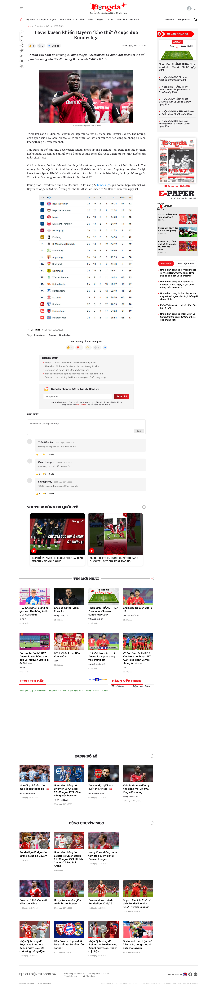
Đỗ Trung (35, 329)
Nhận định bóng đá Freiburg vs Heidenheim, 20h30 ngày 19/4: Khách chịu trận (102, 946)
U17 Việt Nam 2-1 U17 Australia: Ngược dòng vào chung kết (101, 656)
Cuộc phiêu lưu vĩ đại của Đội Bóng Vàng (168, 229)
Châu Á (23, 619)
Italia (90, 19)
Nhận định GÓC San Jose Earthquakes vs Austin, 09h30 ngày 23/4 (174, 124)
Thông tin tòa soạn (26, 983)
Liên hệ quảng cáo (44, 983)
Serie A (96, 690)
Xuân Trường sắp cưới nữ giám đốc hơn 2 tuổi (178, 306)
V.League (24, 690)
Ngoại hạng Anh (61, 616)
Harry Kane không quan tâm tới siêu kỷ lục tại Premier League (102, 856)
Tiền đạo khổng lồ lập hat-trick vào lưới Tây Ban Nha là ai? (74, 373)
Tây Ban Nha (64, 19)
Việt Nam (30, 19)
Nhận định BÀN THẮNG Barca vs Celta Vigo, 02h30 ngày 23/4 (176, 112)
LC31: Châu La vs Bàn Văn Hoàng (67, 654)
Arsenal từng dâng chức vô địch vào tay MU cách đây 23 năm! (167, 245)
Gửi (139, 430)
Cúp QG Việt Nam (38, 690)
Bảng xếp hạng (126, 680)
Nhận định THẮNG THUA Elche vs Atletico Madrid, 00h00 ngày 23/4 (177, 67)
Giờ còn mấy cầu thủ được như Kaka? (167, 215)
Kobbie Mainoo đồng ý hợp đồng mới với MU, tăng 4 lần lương (136, 789)
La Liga (88, 690)
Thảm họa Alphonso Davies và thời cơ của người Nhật (72, 366)
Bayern (52, 335)
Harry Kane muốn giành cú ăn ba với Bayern (68, 901)
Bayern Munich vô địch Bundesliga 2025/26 (101, 901)
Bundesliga (103, 185)
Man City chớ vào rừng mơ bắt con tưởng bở (34, 787)
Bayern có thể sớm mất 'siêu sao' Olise (33, 901)
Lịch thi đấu (32, 680)
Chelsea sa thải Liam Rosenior (66, 609)
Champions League (46, 19)
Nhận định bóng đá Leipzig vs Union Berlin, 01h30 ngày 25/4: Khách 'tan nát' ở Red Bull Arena (68, 859)
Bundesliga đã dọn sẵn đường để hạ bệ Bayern (33, 854)
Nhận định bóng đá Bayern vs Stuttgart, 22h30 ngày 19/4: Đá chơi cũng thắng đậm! (32, 946)
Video (22, 667)
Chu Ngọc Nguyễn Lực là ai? (137, 609)
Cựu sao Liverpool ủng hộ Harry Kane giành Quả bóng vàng (75, 377)
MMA (56, 661)
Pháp (82, 19)
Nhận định (122, 19)
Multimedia (135, 19)
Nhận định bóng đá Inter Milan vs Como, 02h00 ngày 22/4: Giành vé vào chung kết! (178, 316)
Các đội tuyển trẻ (131, 616)
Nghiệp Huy (45, 481)
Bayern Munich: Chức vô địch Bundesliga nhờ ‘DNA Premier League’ (137, 903)
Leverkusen (40, 335)
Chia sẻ (55, 45)
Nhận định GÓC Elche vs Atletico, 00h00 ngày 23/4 (173, 78)
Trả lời (51, 454)
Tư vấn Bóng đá (95, 619)
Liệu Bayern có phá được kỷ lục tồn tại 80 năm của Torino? (69, 944)
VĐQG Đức (59, 26)
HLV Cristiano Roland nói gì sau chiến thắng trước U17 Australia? (34, 611)
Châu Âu (38, 26)
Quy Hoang (45, 461)
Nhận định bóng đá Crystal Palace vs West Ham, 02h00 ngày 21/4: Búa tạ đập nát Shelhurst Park (178, 272)
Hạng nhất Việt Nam (57, 690)
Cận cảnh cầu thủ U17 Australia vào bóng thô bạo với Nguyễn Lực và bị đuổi (34, 658)
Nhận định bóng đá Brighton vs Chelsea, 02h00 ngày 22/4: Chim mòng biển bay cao (67, 790)
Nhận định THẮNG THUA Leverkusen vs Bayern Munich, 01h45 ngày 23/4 (175, 89)
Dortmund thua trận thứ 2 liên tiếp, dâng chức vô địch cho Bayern (137, 944)
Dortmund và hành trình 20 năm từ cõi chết (67, 369)
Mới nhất (170, 19)
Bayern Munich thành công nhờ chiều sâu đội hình (70, 362)
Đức (75, 19)
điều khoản (81, 404)
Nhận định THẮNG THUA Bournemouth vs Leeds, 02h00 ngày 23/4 (175, 102)
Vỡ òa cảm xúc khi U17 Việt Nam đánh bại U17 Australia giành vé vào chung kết (137, 658)
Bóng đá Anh (184, 19)
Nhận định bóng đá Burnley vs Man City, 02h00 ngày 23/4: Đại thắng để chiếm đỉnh (179, 296)
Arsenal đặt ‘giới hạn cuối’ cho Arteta (100, 787)
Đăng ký (122, 396)
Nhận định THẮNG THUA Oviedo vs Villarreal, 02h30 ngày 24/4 (103, 611)
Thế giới (99, 19)
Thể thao (110, 19)
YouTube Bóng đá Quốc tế (52, 507)
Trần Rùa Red (46, 442)
